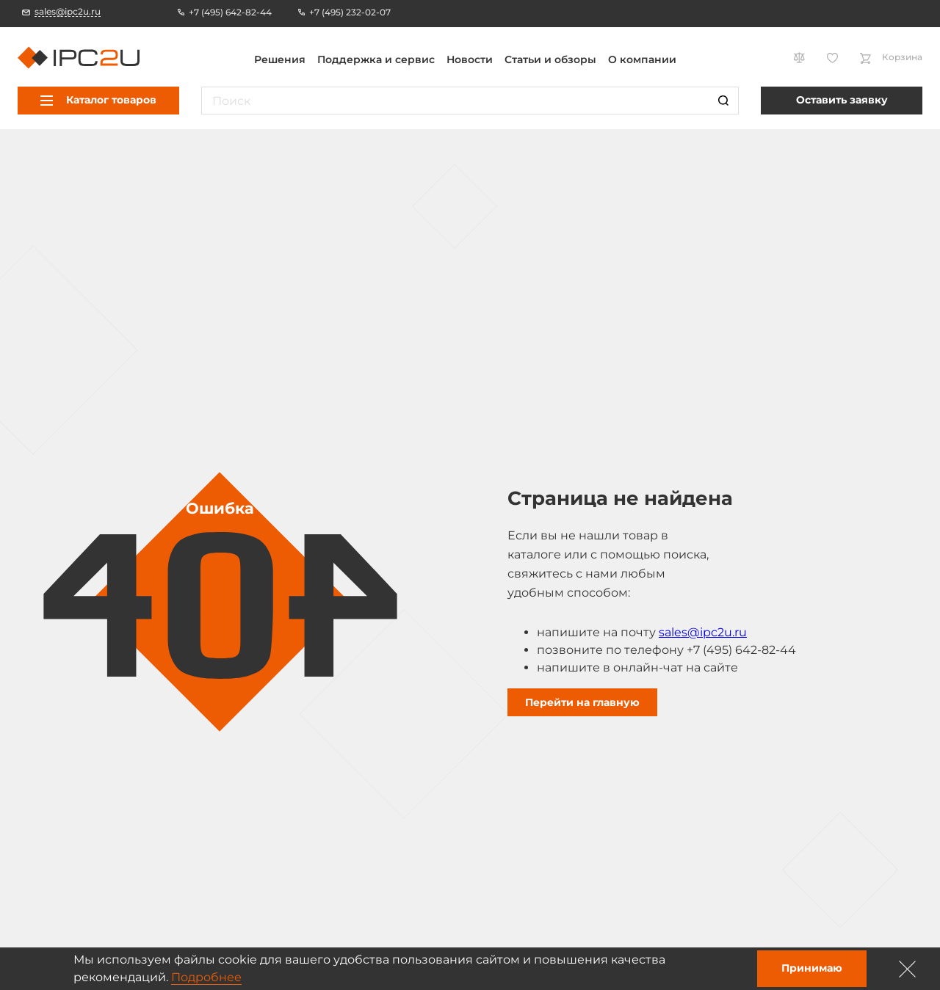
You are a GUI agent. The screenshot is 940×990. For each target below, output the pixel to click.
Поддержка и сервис (376, 59)
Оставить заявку (842, 99)
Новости (469, 59)
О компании (642, 59)
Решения (280, 59)
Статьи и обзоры (550, 59)
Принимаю (811, 968)
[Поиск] (723, 100)
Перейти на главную (582, 702)
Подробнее (206, 977)
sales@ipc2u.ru (703, 632)
